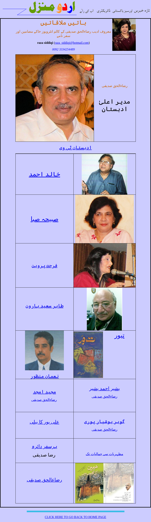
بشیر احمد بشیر (104, 388)
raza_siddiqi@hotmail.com (72, 42)
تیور (119, 335)
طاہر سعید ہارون (44, 305)
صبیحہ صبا (44, 218)
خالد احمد (44, 174)
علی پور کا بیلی (44, 421)
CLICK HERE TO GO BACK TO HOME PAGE (75, 517)
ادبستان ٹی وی (75, 147)
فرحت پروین (44, 265)
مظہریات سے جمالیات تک (104, 454)
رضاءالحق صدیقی (44, 400)
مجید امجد (44, 391)
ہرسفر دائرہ (44, 446)
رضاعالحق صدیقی (44, 479)
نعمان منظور (44, 376)
